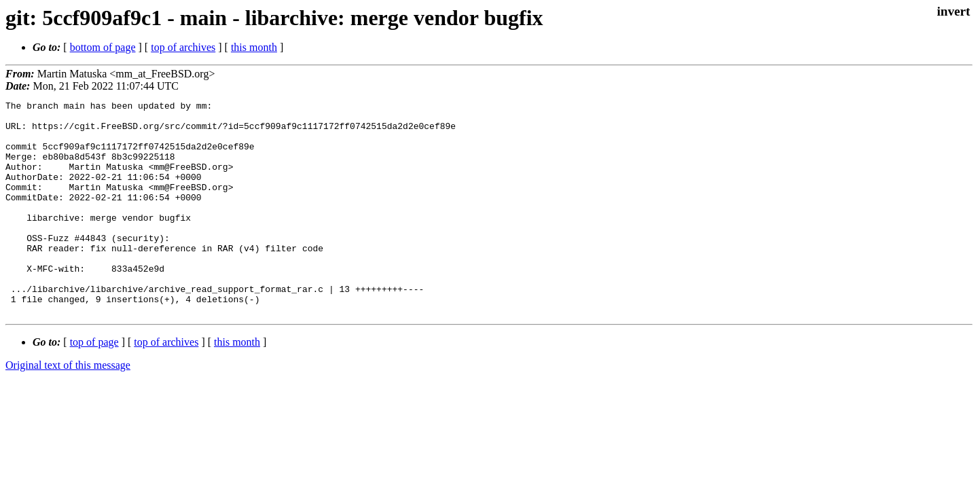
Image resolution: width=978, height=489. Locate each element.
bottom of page (103, 47)
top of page (94, 385)
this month (254, 47)
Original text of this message (67, 408)
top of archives (183, 47)
